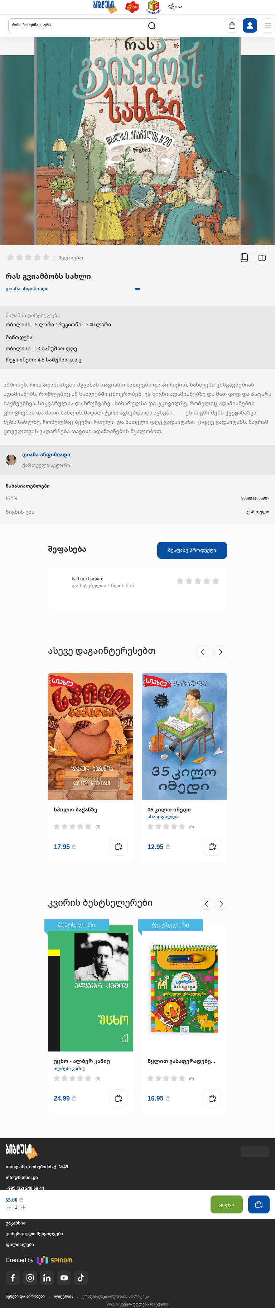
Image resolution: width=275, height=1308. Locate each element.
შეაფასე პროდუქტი (192, 550)
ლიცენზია (63, 1296)
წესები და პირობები (25, 1296)
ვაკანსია (15, 1223)
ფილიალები (20, 1244)
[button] (105, 7)
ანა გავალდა (163, 816)
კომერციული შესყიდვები (34, 1234)
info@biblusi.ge (22, 1177)
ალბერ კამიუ (70, 1068)
